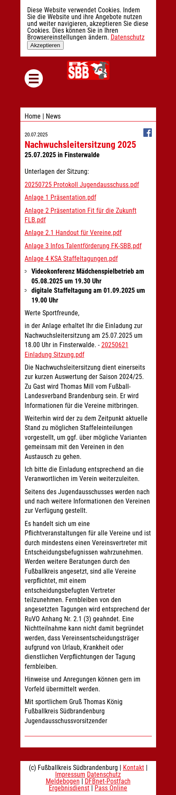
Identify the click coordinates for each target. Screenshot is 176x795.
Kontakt (133, 768)
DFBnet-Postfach (108, 781)
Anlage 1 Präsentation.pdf (60, 197)
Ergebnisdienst (69, 788)
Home (33, 116)
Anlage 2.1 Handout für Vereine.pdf (73, 233)
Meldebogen (63, 781)
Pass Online (111, 788)
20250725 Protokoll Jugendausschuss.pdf (82, 185)
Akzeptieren (45, 45)
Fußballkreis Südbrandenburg (88, 70)
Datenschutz (128, 37)
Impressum (70, 774)
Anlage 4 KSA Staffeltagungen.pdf (71, 259)
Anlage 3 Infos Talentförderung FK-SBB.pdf (83, 246)
